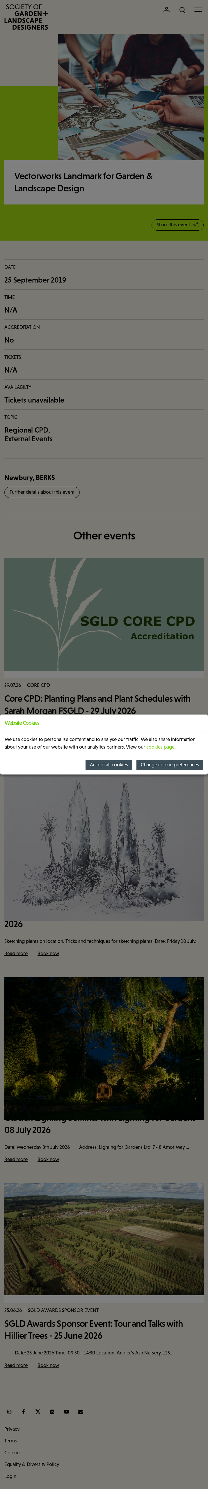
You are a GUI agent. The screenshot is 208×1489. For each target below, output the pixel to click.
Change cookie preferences (170, 765)
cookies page (160, 747)
